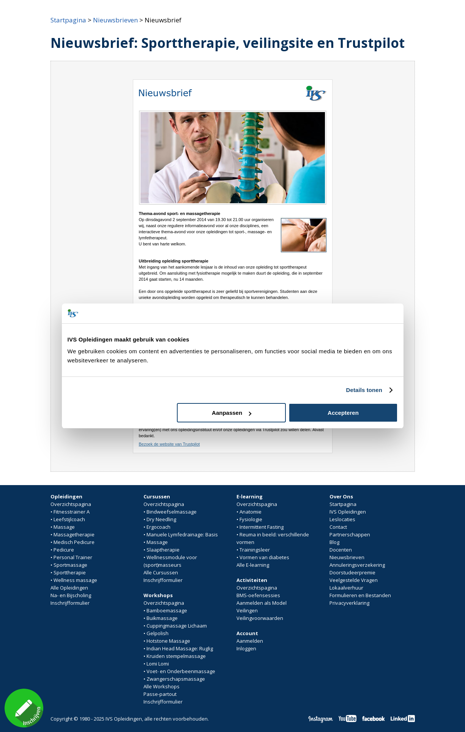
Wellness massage (75, 580)
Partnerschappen (349, 534)
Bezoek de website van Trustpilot (169, 444)
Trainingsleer (255, 549)
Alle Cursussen (160, 572)
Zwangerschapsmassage (176, 678)
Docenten (340, 549)
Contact (338, 526)
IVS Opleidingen (347, 511)
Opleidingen (66, 496)
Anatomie (251, 511)
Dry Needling (161, 519)
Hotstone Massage (168, 640)
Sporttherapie (70, 572)
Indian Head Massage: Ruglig (180, 648)
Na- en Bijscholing (70, 595)
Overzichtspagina (70, 504)
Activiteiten (251, 580)
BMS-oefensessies (258, 595)
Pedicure (64, 549)
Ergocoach (158, 526)
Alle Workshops (161, 686)
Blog (334, 542)
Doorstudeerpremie (352, 572)
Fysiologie (251, 519)
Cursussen (156, 496)
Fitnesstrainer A (72, 511)
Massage (64, 526)
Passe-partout (160, 694)
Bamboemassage (167, 610)
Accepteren (343, 412)
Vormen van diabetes (264, 557)
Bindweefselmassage (172, 511)
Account (247, 633)
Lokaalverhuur (346, 587)
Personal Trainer (73, 557)
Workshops (158, 595)
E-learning (249, 496)
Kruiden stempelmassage (176, 656)
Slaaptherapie (163, 549)
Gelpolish (158, 633)
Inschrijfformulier (70, 602)
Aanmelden (249, 640)
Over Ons (341, 496)
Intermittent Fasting (262, 526)
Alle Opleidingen (69, 587)
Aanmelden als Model (261, 602)
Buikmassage (162, 618)
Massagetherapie (74, 534)
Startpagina (68, 20)
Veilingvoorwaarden (259, 618)
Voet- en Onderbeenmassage (181, 671)
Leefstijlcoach (69, 519)
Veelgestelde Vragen (353, 580)
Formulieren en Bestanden (360, 595)
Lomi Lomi (158, 663)
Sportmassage (70, 564)
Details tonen (364, 390)
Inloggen (246, 648)
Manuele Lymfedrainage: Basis (182, 534)
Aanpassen (231, 412)
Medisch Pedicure (74, 542)
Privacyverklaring (349, 602)
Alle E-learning (252, 564)
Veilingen (247, 610)
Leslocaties (342, 519)
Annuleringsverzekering (357, 564)
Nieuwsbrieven (115, 20)
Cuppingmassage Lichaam (177, 625)
